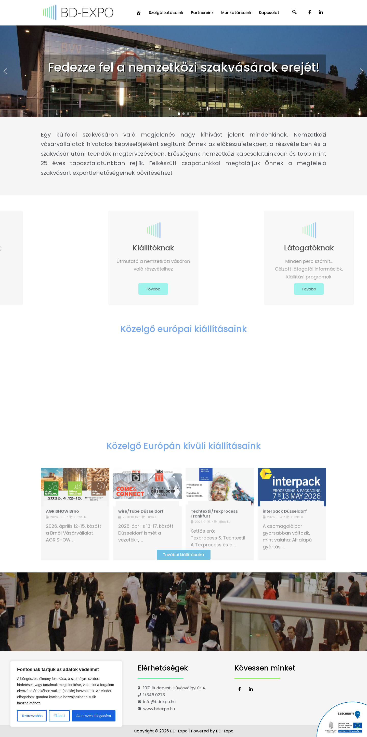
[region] (66, 694)
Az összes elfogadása (93, 716)
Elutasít (59, 716)
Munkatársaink (236, 12)
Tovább (96, 289)
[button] (5, 71)
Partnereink (202, 12)
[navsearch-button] (295, 13)
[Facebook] (309, 13)
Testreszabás (31, 716)
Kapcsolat (269, 12)
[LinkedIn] (321, 13)
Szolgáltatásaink (166, 12)
